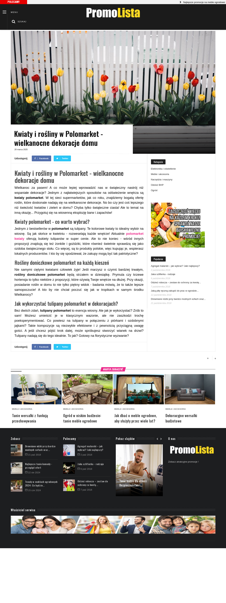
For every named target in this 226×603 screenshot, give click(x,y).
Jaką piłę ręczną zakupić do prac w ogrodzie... (175, 290)
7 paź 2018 (85, 489)
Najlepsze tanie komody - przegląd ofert (38, 465)
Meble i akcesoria (160, 174)
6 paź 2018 (85, 469)
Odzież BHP (157, 185)
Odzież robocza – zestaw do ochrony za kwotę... (176, 282)
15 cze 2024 (33, 490)
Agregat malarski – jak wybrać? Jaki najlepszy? (175, 266)
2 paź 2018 (85, 454)
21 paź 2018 (33, 454)
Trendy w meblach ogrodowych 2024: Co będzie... (41, 483)
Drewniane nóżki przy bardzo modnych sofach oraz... (178, 299)
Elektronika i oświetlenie (163, 168)
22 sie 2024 (32, 472)
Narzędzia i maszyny (162, 179)
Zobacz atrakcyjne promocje (182, 461)
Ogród (154, 190)
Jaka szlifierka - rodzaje (163, 274)
